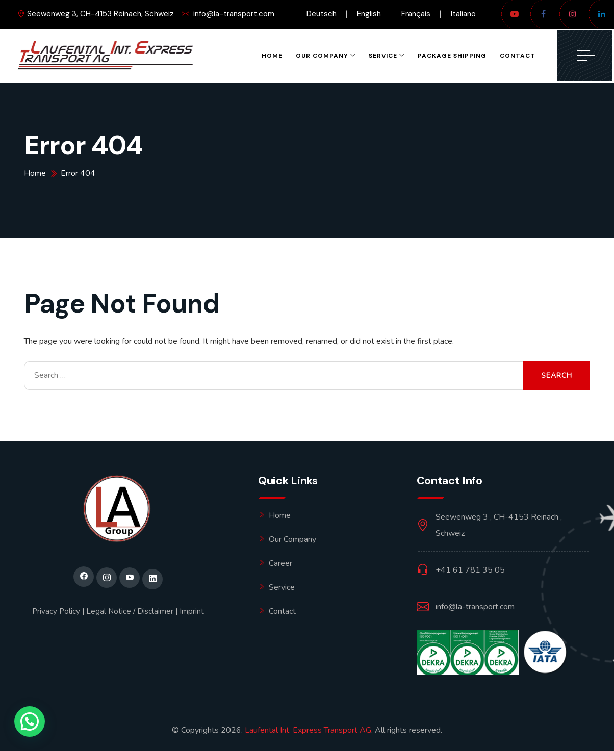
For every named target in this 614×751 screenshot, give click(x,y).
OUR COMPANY (322, 55)
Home (272, 55)
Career (280, 563)
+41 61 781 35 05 (470, 570)
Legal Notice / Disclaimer (129, 611)
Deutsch (321, 14)
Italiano (463, 14)
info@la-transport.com (228, 14)
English (369, 14)
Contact (517, 55)
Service (383, 55)
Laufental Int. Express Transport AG (308, 730)
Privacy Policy (56, 611)
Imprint (192, 611)
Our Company (292, 539)
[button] (29, 721)
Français (415, 14)
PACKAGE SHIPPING (452, 55)
